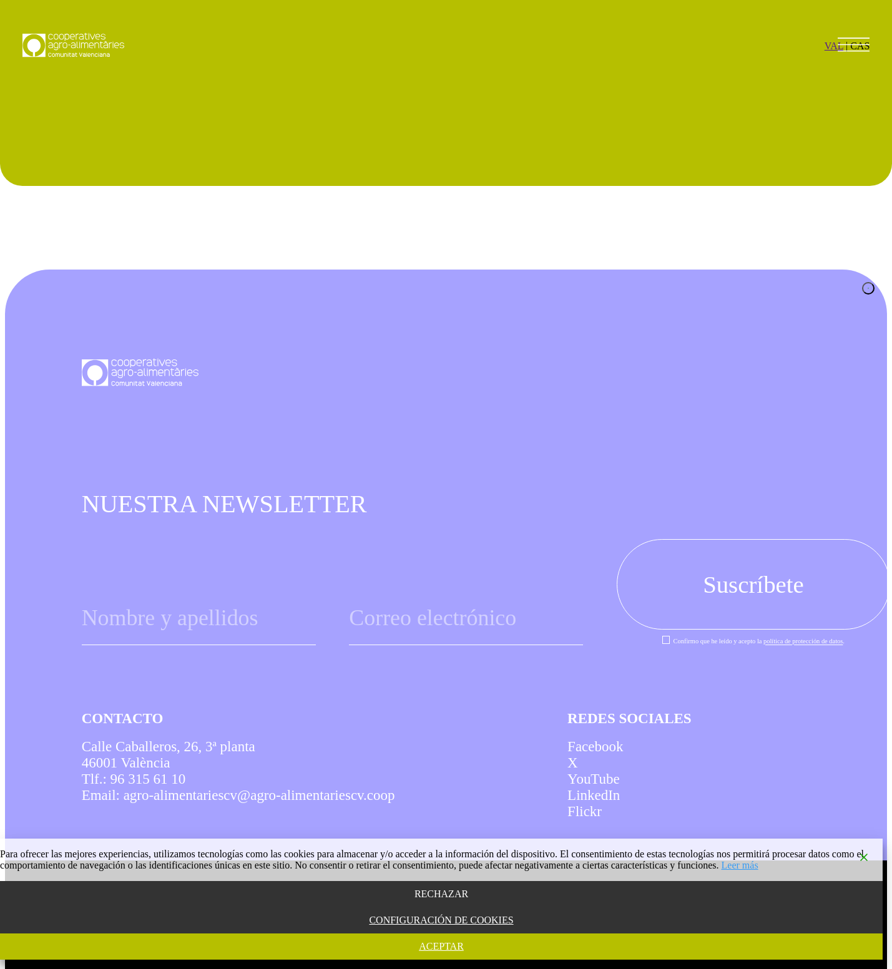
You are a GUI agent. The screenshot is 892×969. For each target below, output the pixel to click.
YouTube (593, 779)
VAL (834, 46)
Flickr (584, 811)
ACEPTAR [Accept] (441, 946)
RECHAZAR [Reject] (441, 894)
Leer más (740, 865)
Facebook (595, 746)
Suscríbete (753, 584)
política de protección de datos (803, 641)
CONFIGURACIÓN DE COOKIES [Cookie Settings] (441, 920)
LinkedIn (593, 795)
